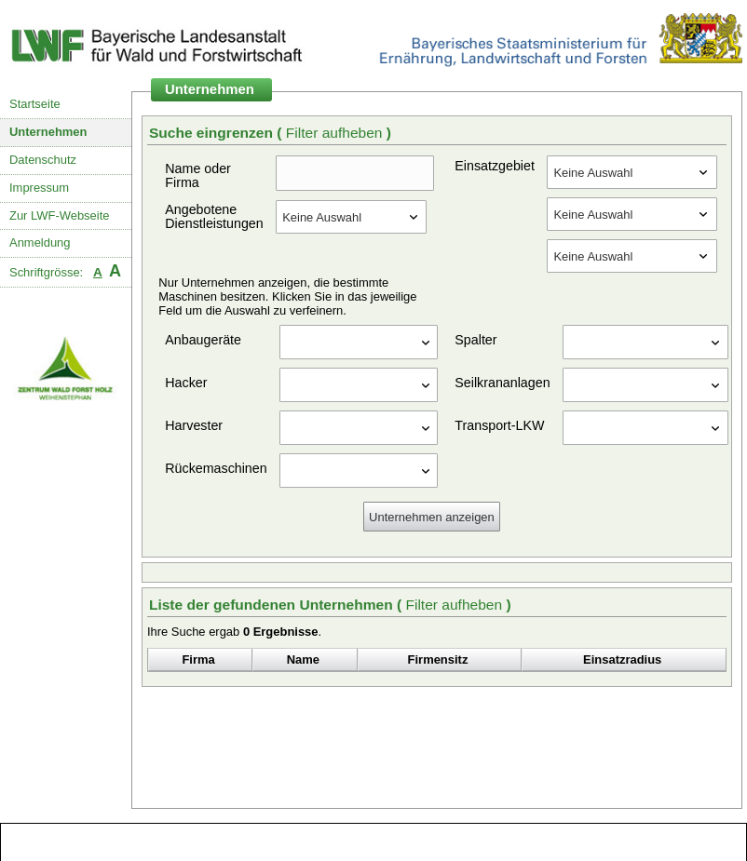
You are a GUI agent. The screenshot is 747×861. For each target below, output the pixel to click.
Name (303, 659)
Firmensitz (438, 659)
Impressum (39, 188)
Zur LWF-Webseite (59, 215)
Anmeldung (40, 242)
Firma (198, 659)
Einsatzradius (622, 659)
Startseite (35, 104)
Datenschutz (42, 160)
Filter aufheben (336, 133)
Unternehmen (48, 132)
